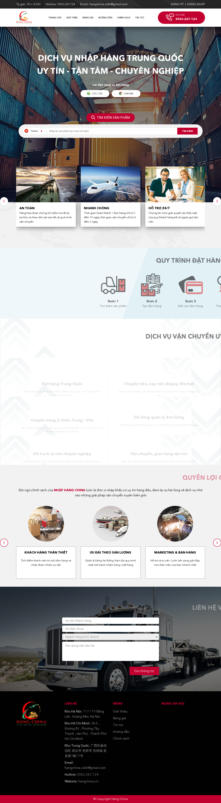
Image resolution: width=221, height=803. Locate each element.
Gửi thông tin (144, 671)
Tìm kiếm (187, 131)
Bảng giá (87, 17)
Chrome (126, 93)
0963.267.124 (81, 774)
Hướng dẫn (105, 17)
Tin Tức (139, 17)
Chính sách (123, 17)
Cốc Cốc (95, 93)
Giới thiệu (72, 17)
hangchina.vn (81, 781)
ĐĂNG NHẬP (196, 4)
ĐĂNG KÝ (177, 4)
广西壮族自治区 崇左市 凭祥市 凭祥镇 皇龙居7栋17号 (86, 751)
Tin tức (118, 725)
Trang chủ (54, 17)
